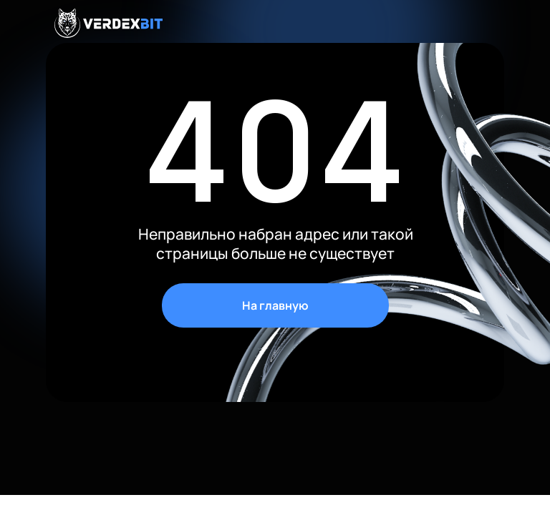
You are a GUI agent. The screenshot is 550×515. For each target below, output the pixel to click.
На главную (275, 305)
